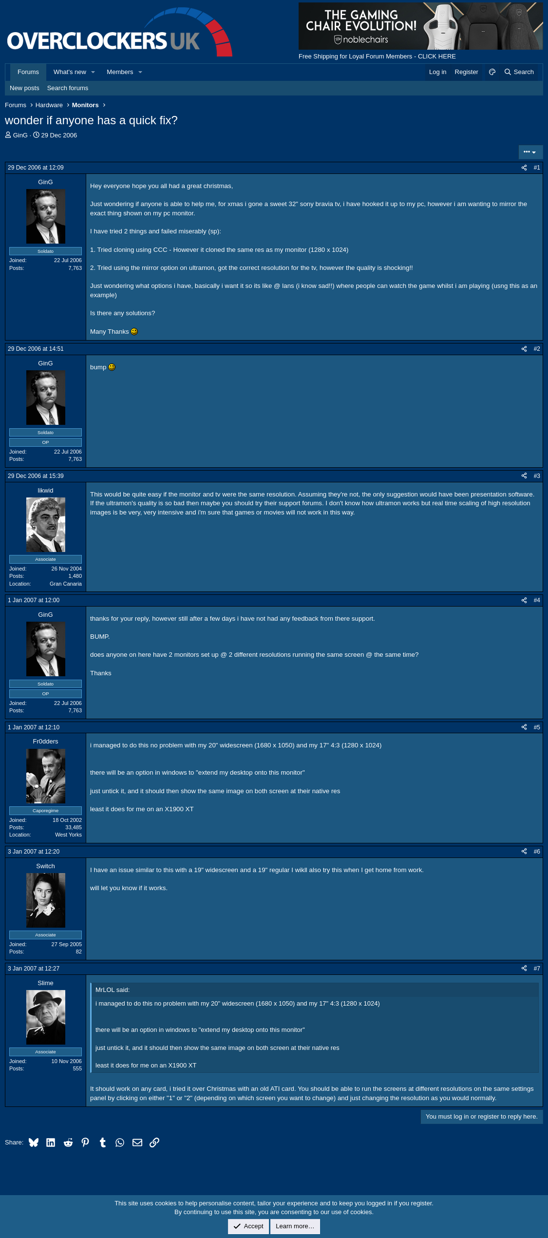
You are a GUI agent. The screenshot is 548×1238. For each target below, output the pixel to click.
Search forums (68, 88)
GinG (20, 135)
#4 (537, 600)
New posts (24, 88)
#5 (537, 727)
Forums (28, 72)
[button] (93, 72)
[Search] (518, 72)
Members (120, 72)
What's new (70, 72)
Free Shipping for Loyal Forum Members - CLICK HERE (377, 56)
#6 (537, 851)
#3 (537, 476)
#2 (537, 348)
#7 (537, 968)
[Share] (524, 167)
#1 (537, 167)
